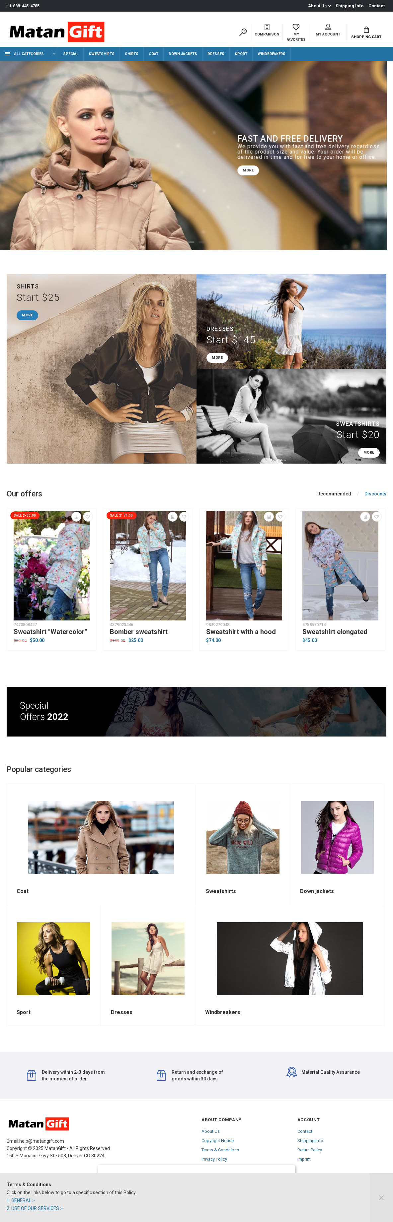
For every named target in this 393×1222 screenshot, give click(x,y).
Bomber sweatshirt (139, 632)
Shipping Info (349, 5)
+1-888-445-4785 (23, 5)
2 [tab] (201, 242)
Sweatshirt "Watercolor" (50, 632)
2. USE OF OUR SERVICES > (35, 1208)
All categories (24, 54)
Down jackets (183, 54)
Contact (376, 5)
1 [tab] (191, 242)
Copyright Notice (217, 1140)
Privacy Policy (214, 1159)
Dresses (215, 54)
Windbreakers (271, 54)
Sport (241, 54)
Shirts (131, 54)
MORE (254, 170)
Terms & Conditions (220, 1149)
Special (70, 54)
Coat (153, 54)
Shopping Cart (366, 33)
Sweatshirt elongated (334, 632)
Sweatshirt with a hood (241, 632)
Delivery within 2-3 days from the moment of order (66, 1075)
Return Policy (309, 1149)
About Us (317, 5)
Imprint (304, 1159)
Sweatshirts (102, 54)
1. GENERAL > (21, 1200)
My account (328, 30)
